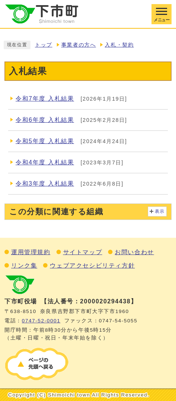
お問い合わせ (134, 252)
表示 (160, 211)
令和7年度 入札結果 (45, 98)
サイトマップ (82, 252)
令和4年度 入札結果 (45, 162)
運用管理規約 (30, 252)
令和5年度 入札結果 (45, 141)
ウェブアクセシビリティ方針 (92, 265)
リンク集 (24, 265)
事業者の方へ (78, 45)
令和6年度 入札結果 (45, 120)
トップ (43, 45)
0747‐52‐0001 (41, 320)
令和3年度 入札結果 (45, 183)
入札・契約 (119, 45)
